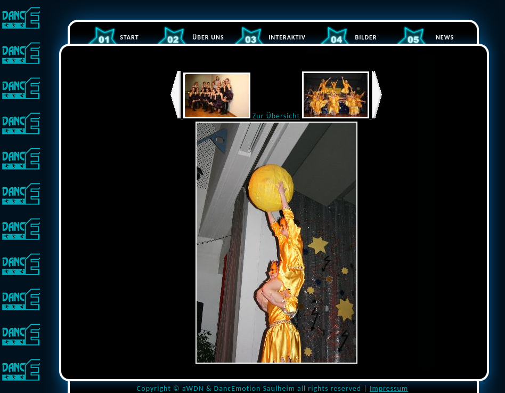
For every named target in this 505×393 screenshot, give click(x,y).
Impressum (389, 388)
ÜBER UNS (208, 37)
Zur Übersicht (276, 116)
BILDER (366, 37)
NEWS (445, 37)
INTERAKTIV (287, 37)
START (129, 37)
